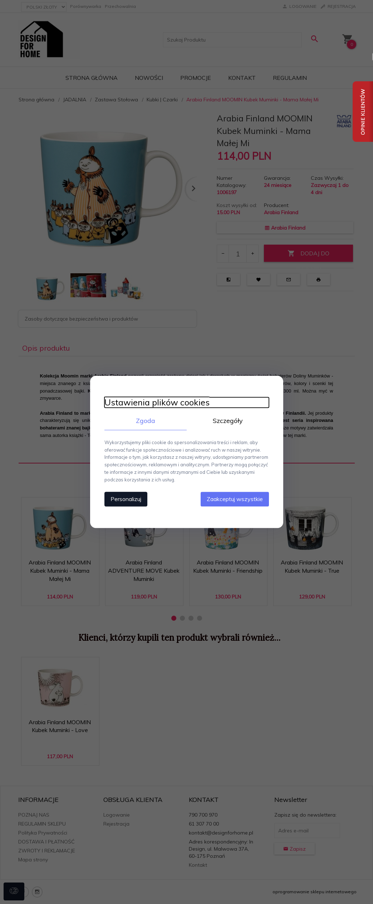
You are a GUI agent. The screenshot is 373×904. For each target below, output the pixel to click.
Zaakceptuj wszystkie (235, 499)
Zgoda (145, 421)
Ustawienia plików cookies (157, 402)
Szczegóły (228, 421)
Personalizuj (126, 499)
